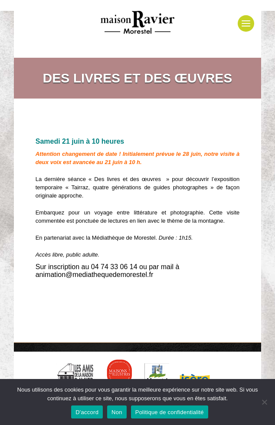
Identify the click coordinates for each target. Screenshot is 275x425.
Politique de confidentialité (169, 412)
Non (116, 412)
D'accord (86, 412)
